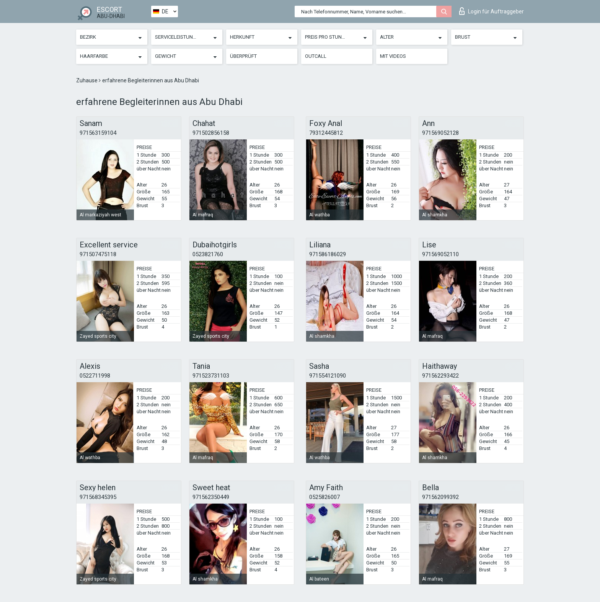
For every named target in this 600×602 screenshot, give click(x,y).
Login (491, 11)
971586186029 (327, 254)
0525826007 (324, 497)
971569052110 (440, 254)
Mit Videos (393, 56)
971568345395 (98, 497)
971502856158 (210, 132)
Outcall (315, 56)
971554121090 (327, 375)
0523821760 (207, 254)
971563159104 (98, 132)
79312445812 (326, 132)
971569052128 (440, 132)
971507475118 (98, 254)
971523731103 (210, 375)
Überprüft (243, 56)
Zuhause (87, 80)
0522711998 (95, 375)
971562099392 (440, 497)
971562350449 (210, 497)
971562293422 (440, 375)
